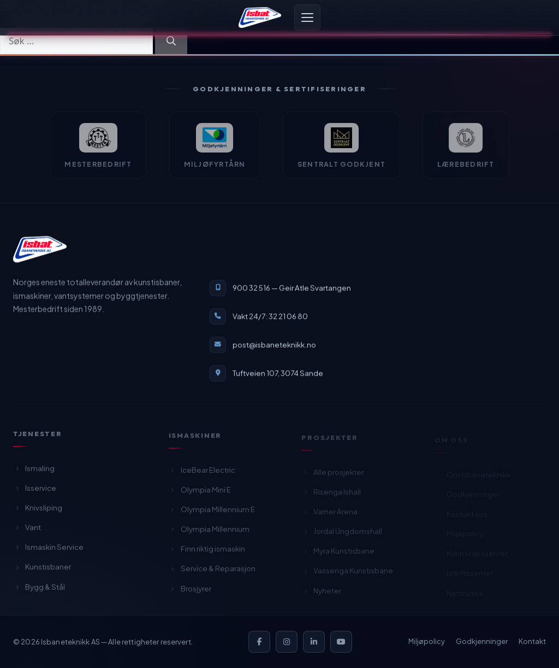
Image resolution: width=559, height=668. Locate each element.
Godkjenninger (482, 641)
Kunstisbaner (42, 570)
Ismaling (34, 471)
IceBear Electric (202, 473)
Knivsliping (37, 510)
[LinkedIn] (314, 642)
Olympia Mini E (200, 494)
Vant (27, 530)
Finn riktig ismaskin (207, 553)
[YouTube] (341, 642)
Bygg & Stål (39, 590)
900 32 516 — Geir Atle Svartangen (292, 288)
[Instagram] (287, 642)
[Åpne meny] (307, 17)
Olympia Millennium (209, 533)
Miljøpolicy (426, 641)
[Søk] (171, 41)
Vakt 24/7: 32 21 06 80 (270, 316)
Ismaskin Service (48, 550)
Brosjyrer (190, 592)
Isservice (34, 491)
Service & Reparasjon (212, 572)
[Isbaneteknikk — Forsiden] (260, 17)
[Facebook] (259, 642)
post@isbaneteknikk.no (274, 345)
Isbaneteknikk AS (70, 641)
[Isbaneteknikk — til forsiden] (40, 250)
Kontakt (532, 641)
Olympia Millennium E (212, 513)
